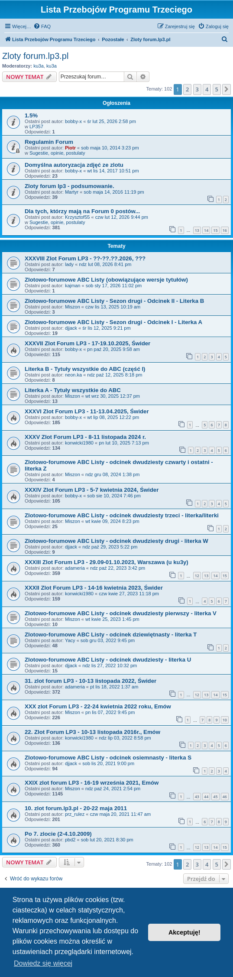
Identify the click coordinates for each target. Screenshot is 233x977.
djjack (71, 328)
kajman (72, 285)
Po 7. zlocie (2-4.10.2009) (58, 834)
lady (69, 264)
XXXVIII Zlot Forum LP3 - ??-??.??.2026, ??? (85, 258)
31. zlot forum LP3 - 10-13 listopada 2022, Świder (90, 681)
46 (225, 796)
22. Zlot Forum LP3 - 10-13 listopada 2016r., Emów (92, 732)
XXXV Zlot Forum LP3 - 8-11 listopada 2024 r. (85, 437)
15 (215, 230)
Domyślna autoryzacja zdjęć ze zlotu (74, 165)
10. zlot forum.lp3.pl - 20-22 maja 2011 (76, 808)
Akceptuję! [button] (184, 932)
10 (225, 720)
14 (206, 230)
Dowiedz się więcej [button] (43, 963)
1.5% (31, 115)
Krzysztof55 (77, 217)
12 (197, 575)
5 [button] (216, 89)
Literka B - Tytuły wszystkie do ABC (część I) (85, 369)
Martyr (71, 192)
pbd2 (70, 839)
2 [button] (187, 89)
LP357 (36, 126)
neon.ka (73, 374)
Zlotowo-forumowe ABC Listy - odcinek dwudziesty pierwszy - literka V (121, 613)
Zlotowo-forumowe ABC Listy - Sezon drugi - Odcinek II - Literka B (114, 301)
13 (197, 230)
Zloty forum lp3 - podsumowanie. (69, 186)
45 (215, 796)
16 (225, 230)
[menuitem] (42, 26)
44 (206, 796)
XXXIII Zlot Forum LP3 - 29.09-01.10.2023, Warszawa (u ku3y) (106, 562)
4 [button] (206, 89)
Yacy (70, 640)
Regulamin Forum (49, 142)
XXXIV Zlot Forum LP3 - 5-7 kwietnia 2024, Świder (92, 490)
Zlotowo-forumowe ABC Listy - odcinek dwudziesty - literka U (108, 659)
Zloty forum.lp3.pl (35, 56)
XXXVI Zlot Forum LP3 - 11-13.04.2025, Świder (87, 411)
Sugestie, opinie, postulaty (57, 153)
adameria (75, 568)
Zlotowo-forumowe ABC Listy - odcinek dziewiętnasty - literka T (111, 634)
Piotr (70, 147)
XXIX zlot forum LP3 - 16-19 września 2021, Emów (92, 782)
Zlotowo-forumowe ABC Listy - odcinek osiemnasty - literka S (108, 757)
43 (197, 796)
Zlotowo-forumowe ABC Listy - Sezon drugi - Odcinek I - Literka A (113, 322)
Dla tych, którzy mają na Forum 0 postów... (82, 211)
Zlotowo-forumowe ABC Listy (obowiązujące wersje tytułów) (106, 279)
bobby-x (73, 121)
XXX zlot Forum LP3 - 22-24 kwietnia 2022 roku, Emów (98, 706)
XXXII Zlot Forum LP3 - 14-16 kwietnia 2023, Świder (94, 587)
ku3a (38, 65)
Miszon (72, 306)
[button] (226, 89)
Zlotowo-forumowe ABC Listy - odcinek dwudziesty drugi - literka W (116, 541)
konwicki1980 (79, 442)
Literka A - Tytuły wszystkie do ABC (73, 390)
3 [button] (197, 89)
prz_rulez (74, 814)
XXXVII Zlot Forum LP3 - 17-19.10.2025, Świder (87, 343)
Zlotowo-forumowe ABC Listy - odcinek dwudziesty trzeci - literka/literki (122, 515)
